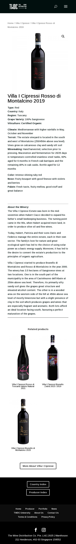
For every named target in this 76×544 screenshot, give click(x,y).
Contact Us (53, 513)
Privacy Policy (48, 517)
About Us (38, 513)
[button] (63, 36)
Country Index (38, 484)
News (54, 509)
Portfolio (43, 509)
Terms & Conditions (27, 517)
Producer (29, 509)
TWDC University (22, 513)
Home (10, 23)
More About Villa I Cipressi (38, 466)
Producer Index (38, 492)
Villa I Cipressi (22, 23)
